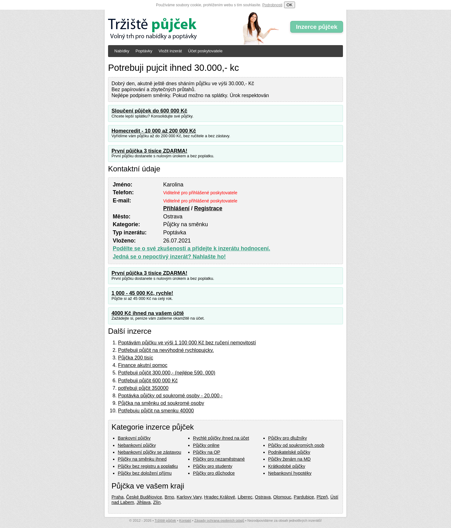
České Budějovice (144, 496)
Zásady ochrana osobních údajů (219, 520)
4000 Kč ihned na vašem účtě (147, 313)
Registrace (208, 208)
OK (290, 5)
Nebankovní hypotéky (289, 473)
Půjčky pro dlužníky (287, 438)
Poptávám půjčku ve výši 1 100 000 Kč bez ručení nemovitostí (187, 342)
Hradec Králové (219, 496)
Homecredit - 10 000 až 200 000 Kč (153, 131)
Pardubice (304, 496)
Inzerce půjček (316, 27)
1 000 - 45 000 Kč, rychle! (142, 293)
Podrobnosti (272, 5)
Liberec (245, 496)
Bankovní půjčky (134, 438)
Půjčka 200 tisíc (135, 357)
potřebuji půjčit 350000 (143, 388)
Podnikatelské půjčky (289, 452)
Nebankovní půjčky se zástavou (149, 452)
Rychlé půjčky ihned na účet (221, 438)
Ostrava (263, 496)
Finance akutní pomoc (142, 365)
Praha (117, 496)
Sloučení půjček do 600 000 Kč (149, 111)
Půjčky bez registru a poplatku (148, 466)
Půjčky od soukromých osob (296, 445)
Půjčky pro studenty (212, 466)
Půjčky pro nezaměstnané (219, 459)
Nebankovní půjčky (137, 445)
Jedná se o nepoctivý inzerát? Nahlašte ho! (169, 257)
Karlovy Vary (189, 496)
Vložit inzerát (170, 51)
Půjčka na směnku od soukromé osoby (161, 403)
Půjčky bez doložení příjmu (145, 473)
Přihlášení (176, 208)
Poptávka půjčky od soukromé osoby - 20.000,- (170, 395)
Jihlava (144, 502)
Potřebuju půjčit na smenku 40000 (156, 410)
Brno (169, 496)
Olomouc (282, 496)
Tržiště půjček (165, 520)
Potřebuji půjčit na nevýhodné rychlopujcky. (166, 350)
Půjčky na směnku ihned (142, 459)
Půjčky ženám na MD (289, 459)
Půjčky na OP (206, 452)
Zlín (157, 502)
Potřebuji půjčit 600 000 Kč (148, 380)
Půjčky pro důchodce (214, 473)
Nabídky (121, 51)
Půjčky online (206, 445)
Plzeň (322, 496)
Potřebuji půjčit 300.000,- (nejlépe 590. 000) (166, 372)
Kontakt (185, 520)
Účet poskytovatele (205, 51)
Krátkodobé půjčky (286, 466)
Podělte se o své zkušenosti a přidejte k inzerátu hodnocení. (191, 248)
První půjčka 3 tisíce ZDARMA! (149, 151)
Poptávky (144, 51)
